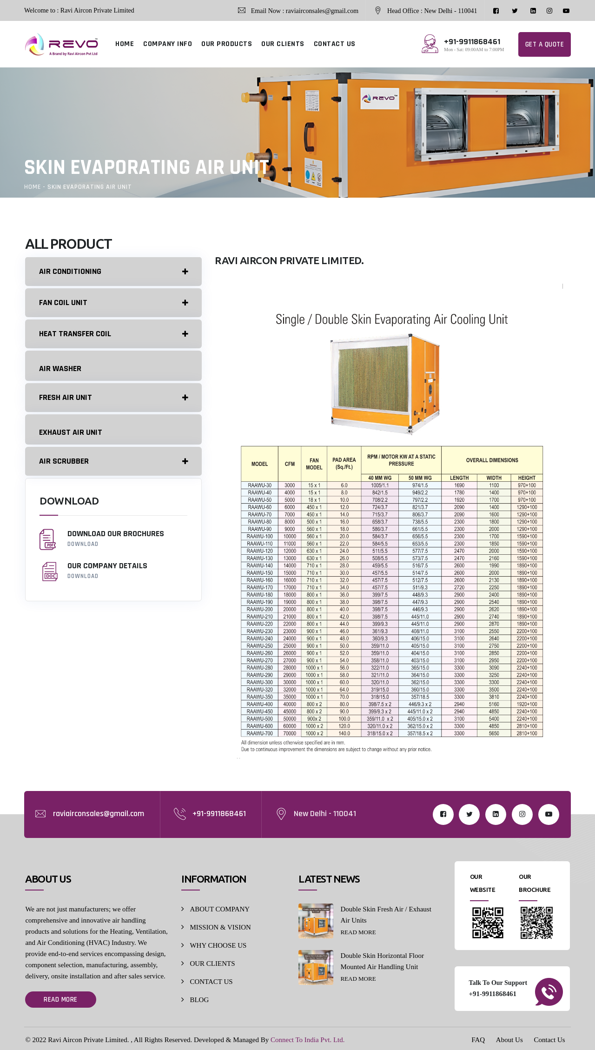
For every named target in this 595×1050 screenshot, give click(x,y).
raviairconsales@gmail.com (98, 813)
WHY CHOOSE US (218, 945)
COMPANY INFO (167, 44)
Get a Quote (544, 44)
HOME (124, 44)
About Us (509, 1039)
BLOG (199, 999)
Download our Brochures (113, 539)
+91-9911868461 (219, 813)
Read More (61, 999)
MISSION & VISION (220, 927)
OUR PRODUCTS (226, 44)
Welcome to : (41, 10)
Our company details (113, 571)
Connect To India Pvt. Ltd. (308, 1039)
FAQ (478, 1039)
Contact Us (549, 1039)
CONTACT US (335, 44)
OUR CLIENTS (282, 44)
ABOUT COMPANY (220, 909)
